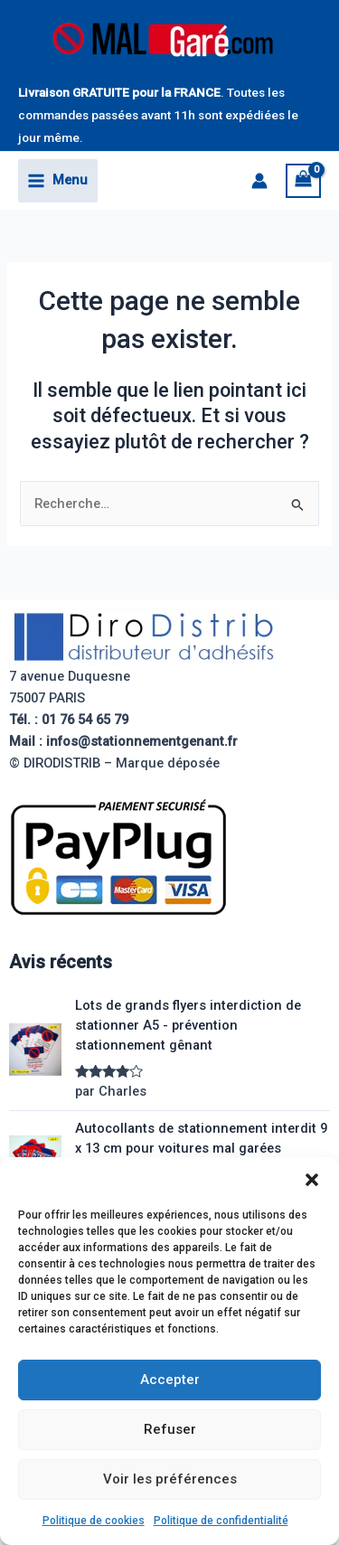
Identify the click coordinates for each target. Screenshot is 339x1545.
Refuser (170, 1429)
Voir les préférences (170, 1479)
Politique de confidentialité (221, 1520)
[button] (312, 1180)
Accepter (170, 1379)
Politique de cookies (93, 1520)
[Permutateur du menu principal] (58, 181)
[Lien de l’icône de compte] (259, 181)
